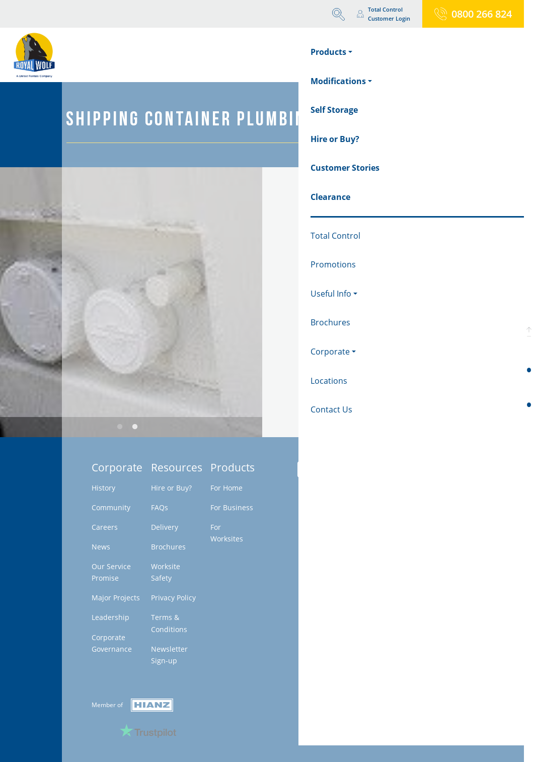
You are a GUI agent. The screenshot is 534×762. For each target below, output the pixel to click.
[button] (529, 331)
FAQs (159, 507)
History (103, 488)
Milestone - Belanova (402, 542)
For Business (231, 507)
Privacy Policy (173, 597)
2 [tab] (135, 427)
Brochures (168, 546)
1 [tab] (120, 427)
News (101, 546)
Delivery (164, 527)
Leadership (110, 617)
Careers (105, 527)
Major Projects (116, 597)
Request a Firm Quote (366, 344)
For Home (226, 488)
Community (111, 507)
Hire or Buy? (171, 488)
